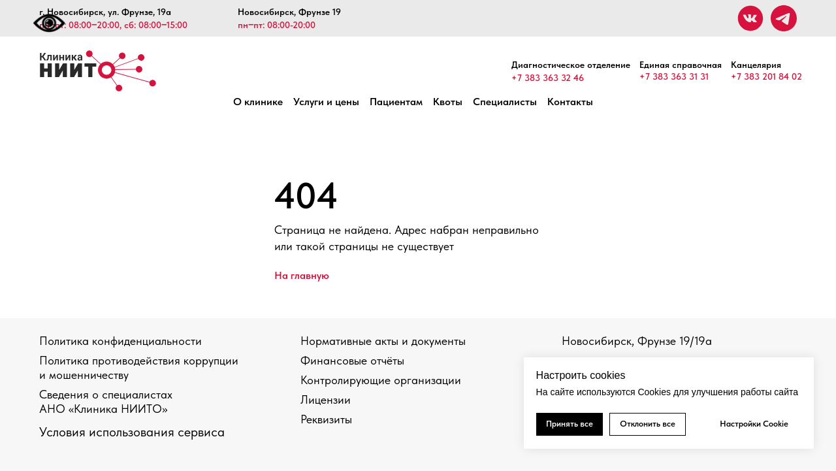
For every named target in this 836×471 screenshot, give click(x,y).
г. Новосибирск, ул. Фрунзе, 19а (105, 12)
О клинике (258, 101)
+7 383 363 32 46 (547, 78)
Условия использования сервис (128, 432)
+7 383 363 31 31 (674, 76)
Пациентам (396, 101)
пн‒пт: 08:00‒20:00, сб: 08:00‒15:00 (113, 25)
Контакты (570, 101)
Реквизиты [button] (326, 419)
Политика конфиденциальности (120, 341)
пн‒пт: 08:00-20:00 (276, 25)
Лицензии (325, 399)
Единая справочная (680, 64)
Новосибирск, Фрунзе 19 (289, 12)
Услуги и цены (326, 101)
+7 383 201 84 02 (766, 76)
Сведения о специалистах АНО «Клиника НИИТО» (105, 401)
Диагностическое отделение (570, 64)
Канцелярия (756, 64)
